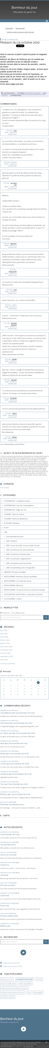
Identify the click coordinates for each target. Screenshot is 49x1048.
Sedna (14, 413)
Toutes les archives (7, 663)
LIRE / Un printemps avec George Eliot (20, 567)
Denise (14, 437)
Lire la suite (4, 487)
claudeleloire (6, 713)
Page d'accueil (20, 28)
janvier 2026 (4, 643)
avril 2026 (3, 634)
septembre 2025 (6, 656)
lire (29, 992)
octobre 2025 (5, 653)
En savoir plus (28, 1046)
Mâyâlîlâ (14, 380)
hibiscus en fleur (26, 94)
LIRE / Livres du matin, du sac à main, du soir (23, 545)
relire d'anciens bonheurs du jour (14, 988)
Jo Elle (3, 764)
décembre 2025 (6, 647)
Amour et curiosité (8, 855)
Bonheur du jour (24, 8)
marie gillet (38, 992)
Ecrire (6, 527)
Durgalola (13, 398)
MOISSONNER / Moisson (33, 93)
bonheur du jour (7, 997)
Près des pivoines (7, 885)
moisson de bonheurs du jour (12, 992)
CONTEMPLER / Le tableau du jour (17, 501)
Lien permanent (8, 93)
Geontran (13, 243)
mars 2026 (4, 637)
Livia (15, 289)
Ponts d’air (4, 906)
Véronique (4, 723)
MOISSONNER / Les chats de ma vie (17, 581)
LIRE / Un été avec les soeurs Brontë (20, 550)
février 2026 (4, 640)
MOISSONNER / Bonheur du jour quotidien (20, 576)
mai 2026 (3, 630)
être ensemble (25, 983)
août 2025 (4, 660)
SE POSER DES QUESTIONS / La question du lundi (23, 594)
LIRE (5, 532)
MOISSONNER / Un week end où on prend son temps (24, 590)
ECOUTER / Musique (11, 523)
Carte (6, 815)
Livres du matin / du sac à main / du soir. (20, 32)
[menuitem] (10, 28)
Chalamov (4, 865)
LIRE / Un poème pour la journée (18, 563)
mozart (39, 979)
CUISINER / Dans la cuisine (14, 514)
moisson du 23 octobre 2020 (10, 94)
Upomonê (4, 895)
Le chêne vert (6, 733)
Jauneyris (4, 774)
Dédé (2, 804)
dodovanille (13, 271)
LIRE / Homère (11, 541)
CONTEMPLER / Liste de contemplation (19, 505)
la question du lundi (24, 979)
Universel (4, 875)
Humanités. (9, 28)
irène (2, 743)
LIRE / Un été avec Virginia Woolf (18, 558)
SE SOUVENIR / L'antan (13, 599)
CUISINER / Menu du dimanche (16, 518)
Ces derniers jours (16, 804)
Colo (15, 130)
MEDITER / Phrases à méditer (15, 572)
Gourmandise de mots (14, 536)
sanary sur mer (7, 979)
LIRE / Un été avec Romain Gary (18, 554)
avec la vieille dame (8, 983)
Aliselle (14, 359)
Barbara (3, 794)
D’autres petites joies (9, 916)
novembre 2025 (6, 650)
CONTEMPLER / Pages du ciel (15, 510)
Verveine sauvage (14, 324)
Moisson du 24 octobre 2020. (20, 42)
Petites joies (5, 926)
